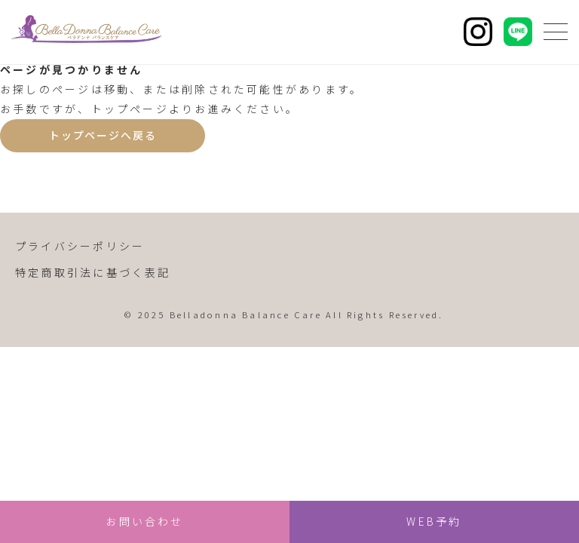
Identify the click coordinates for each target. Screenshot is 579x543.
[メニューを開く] (556, 31)
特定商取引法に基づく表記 (93, 272)
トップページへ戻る (102, 135)
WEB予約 (433, 521)
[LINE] (518, 31)
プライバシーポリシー (80, 245)
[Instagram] (478, 31)
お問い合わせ (144, 521)
